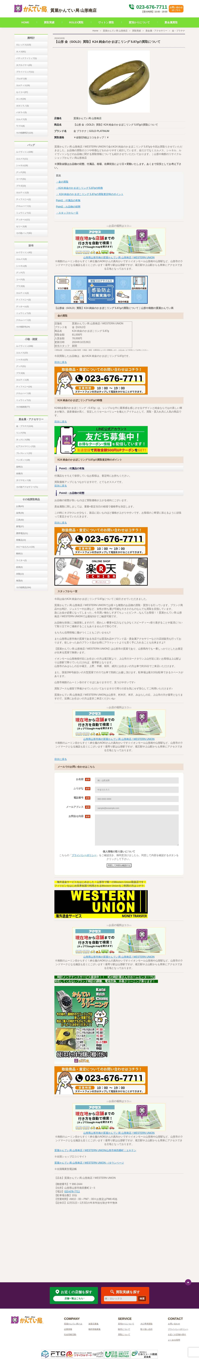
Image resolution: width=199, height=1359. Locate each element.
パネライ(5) (21, 112)
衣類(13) (20, 574)
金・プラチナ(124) (24, 426)
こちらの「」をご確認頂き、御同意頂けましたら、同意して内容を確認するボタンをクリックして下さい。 (119, 855)
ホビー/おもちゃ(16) (25, 547)
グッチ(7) (20, 272)
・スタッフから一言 (67, 213)
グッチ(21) (21, 366)
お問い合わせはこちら (176, 8)
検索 (142, 1298)
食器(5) (19, 580)
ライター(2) (21, 560)
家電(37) (20, 526)
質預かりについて (139, 22)
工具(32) (20, 520)
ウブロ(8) (20, 126)
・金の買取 (62, 181)
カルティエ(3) (22, 192)
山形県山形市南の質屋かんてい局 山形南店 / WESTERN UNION (119, 257)
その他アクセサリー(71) (27, 487)
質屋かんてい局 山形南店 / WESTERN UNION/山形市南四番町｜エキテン (95, 1150)
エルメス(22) (22, 353)
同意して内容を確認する (119, 865)
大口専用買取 (146, 1324)
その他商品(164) (23, 587)
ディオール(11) (23, 219)
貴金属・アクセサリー (156, 30)
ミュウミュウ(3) (23, 313)
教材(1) (19, 553)
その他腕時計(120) (24, 133)
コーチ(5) (20, 279)
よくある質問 (174, 1340)
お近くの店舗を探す (177, 1334)
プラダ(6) (20, 286)
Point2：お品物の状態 (68, 206)
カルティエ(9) (22, 380)
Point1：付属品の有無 (68, 200)
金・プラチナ (178, 30)
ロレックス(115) (23, 45)
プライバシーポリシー (84, 855)
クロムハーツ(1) (23, 206)
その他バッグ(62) (24, 233)
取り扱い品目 (146, 1329)
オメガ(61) (21, 51)
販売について (124, 1329)
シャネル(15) (22, 359)
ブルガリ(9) (21, 78)
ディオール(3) (22, 306)
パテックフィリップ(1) (26, 58)
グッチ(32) (21, 172)
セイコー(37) (22, 92)
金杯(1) (19, 467)
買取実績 (49, 22)
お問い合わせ (174, 1324)
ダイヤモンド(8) (23, 480)
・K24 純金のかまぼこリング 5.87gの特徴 (79, 188)
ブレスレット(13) (24, 453)
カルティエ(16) (23, 85)
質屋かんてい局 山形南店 (115, 30)
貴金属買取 (171, 22)
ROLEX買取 (76, 22)
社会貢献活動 (70, 1334)
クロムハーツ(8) (23, 393)
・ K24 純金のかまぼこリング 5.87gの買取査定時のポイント (89, 194)
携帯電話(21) (22, 533)
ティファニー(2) (23, 299)
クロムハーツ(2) (23, 320)
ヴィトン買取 (106, 22)
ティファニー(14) (24, 386)
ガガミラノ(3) (22, 106)
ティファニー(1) (23, 199)
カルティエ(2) (22, 293)
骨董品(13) (21, 540)
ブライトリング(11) (25, 72)
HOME (25, 22)
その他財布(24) (23, 327)
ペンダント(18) (23, 460)
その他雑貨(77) (23, 407)
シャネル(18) (22, 165)
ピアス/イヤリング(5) (25, 446)
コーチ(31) (21, 179)
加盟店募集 (93, 1324)
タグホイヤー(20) (24, 65)
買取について (124, 1334)
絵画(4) (19, 567)
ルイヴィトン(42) (24, 252)
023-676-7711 (147, 7)
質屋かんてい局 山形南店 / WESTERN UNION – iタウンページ (89, 1162)
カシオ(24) (21, 99)
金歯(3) (19, 473)
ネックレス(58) (23, 439)
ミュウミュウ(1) (23, 213)
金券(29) (20, 513)
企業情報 (68, 1329)
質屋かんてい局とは (73, 1324)
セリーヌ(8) (21, 226)
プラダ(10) (21, 186)
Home (95, 30)
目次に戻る (60, 362)
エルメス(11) (22, 159)
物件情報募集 (94, 1329)
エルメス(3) (21, 119)
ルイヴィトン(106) (24, 152)
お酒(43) (20, 506)
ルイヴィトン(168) (24, 346)
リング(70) (21, 433)
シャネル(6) (21, 266)
